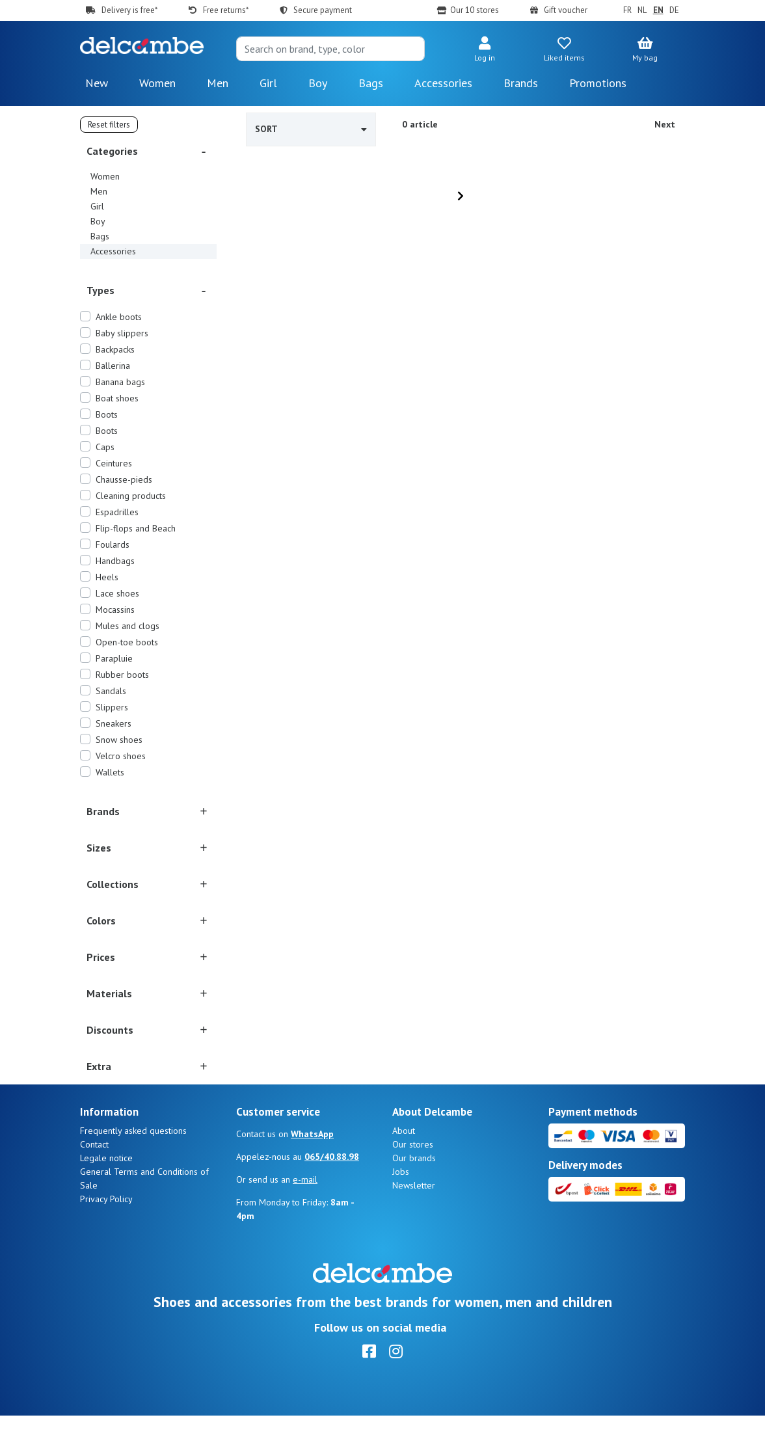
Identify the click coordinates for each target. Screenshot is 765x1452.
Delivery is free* (129, 10)
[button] (484, 50)
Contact (94, 1181)
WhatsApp (312, 1170)
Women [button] (157, 82)
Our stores (412, 1181)
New (96, 82)
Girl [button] (268, 82)
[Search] (330, 48)
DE (674, 10)
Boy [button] (317, 82)
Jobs (400, 1208)
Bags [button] (370, 82)
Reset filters (109, 124)
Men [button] (217, 82)
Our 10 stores (474, 10)
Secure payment (322, 10)
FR (627, 10)
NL (642, 10)
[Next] (461, 196)
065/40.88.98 (331, 1193)
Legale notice (106, 1194)
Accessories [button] (443, 82)
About (403, 1167)
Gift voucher (565, 10)
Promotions (597, 82)
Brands (520, 82)
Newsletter (413, 1222)
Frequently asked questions (133, 1167)
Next (664, 124)
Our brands (414, 1194)
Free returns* (225, 10)
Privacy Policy (106, 1235)
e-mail (305, 1216)
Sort (311, 129)
